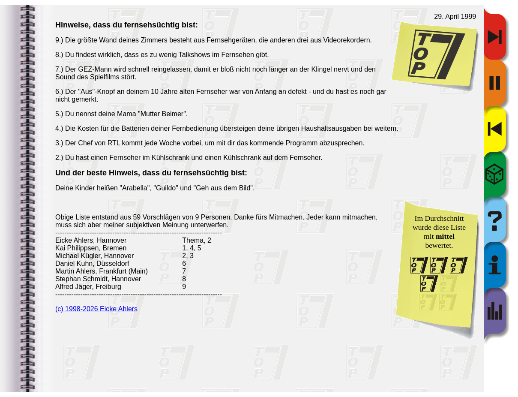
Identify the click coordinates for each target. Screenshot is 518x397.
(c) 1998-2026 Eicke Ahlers (96, 309)
